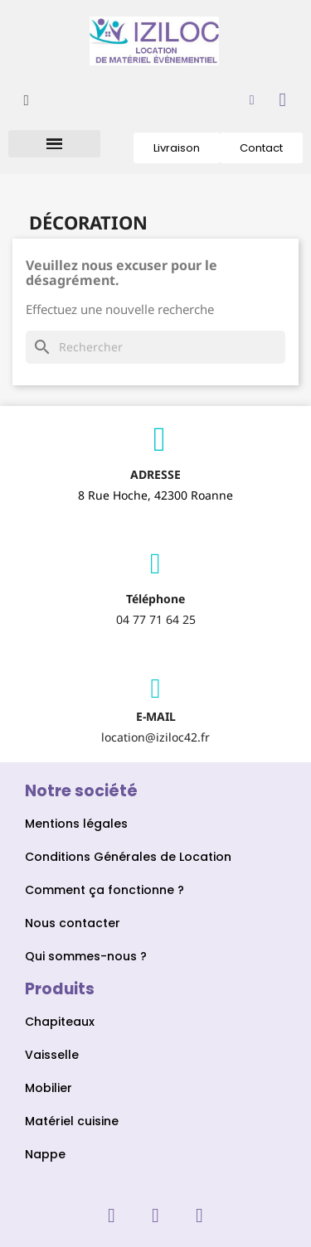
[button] (26, 100)
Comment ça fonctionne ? (104, 890)
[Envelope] (156, 688)
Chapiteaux (61, 1021)
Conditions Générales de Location (128, 856)
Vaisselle (52, 1054)
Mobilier (48, 1088)
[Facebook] (112, 1215)
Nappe (45, 1154)
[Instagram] (156, 1215)
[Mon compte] (252, 100)
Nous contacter (72, 923)
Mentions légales (76, 823)
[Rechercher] (155, 347)
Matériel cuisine (72, 1121)
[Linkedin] (200, 1215)
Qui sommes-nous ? (86, 956)
